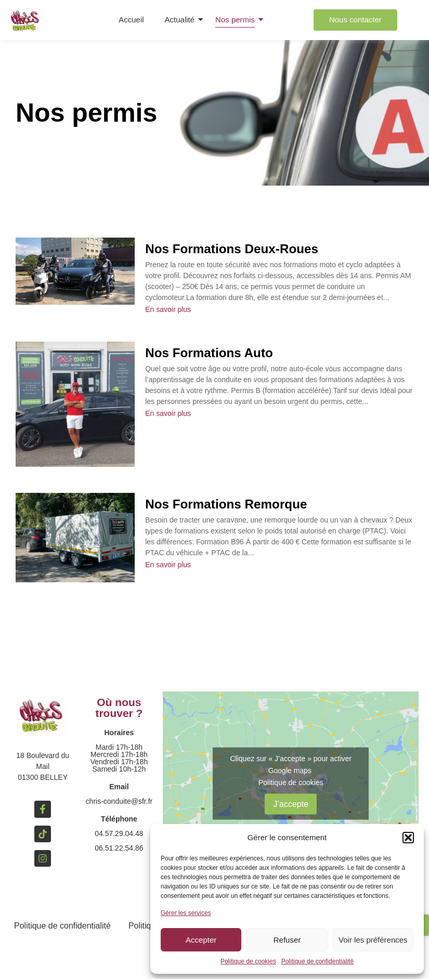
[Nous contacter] (355, 20)
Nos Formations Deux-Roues (234, 249)
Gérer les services (186, 913)
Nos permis (235, 19)
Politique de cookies (248, 961)
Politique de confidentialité (317, 961)
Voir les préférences (373, 939)
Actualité (180, 19)
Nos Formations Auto (211, 353)
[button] (408, 837)
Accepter (201, 939)
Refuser (287, 939)
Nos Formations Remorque (228, 504)
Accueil (131, 19)
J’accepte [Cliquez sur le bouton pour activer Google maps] (290, 804)
